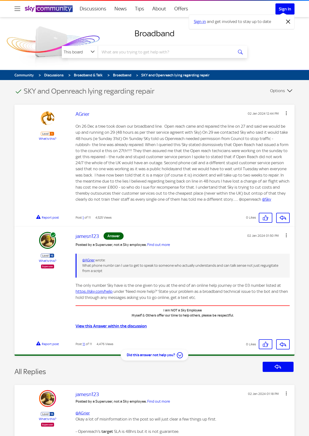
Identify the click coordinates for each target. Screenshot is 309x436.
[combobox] (165, 52)
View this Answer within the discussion (111, 326)
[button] (286, 113)
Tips (139, 9)
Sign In (285, 9)
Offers (181, 9)
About (159, 9)
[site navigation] (17, 9)
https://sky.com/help (94, 291)
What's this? (47, 138)
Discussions (93, 9)
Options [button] (277, 90)
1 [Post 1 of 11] (83, 217)
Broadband (154, 33)
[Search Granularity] (80, 52)
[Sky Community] (49, 8)
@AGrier (88, 260)
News (120, 9)
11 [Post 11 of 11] (84, 344)
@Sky (266, 199)
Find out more (158, 245)
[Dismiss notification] (288, 22)
